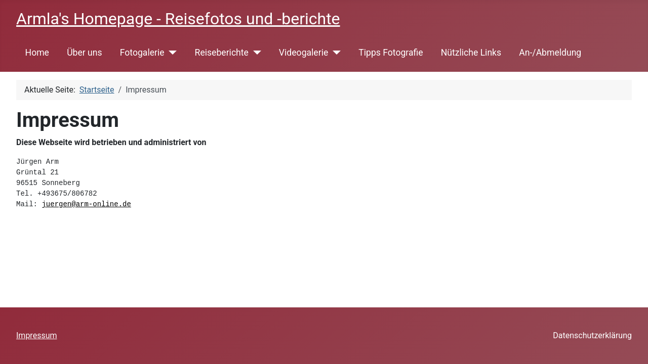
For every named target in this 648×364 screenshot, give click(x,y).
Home (37, 53)
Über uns (84, 53)
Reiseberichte (222, 53)
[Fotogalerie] (171, 52)
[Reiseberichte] (255, 52)
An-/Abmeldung (550, 53)
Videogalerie (303, 53)
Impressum (36, 335)
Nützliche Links (471, 53)
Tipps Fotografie (390, 53)
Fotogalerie (142, 53)
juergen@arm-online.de (86, 204)
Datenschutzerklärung (592, 335)
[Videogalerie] (334, 52)
